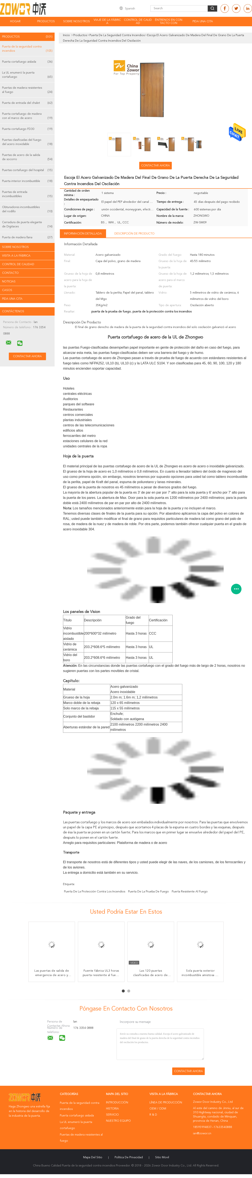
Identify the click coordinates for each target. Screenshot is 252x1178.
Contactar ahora (155, 165)
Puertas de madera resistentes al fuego (27, 90)
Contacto (10, 272)
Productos (46, 21)
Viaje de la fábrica (107, 21)
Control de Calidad (18, 264)
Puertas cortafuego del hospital (27, 170)
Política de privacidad (129, 1157)
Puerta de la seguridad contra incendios (27, 49)
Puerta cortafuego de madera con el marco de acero (27, 116)
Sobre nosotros (76, 21)
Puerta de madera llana (27, 237)
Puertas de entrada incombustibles (27, 194)
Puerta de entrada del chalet (27, 103)
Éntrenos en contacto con (168, 21)
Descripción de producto (134, 233)
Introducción (117, 1102)
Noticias (9, 281)
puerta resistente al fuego (190, 891)
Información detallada (83, 233)
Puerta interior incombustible (27, 181)
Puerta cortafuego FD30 (27, 129)
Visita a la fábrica (16, 255)
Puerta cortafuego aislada (27, 62)
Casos (7, 290)
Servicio (112, 1114)
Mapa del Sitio (92, 1157)
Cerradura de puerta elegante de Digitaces (27, 225)
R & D (153, 1114)
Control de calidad (138, 21)
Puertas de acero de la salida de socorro (27, 157)
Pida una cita (203, 21)
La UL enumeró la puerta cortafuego (27, 75)
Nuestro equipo (118, 1120)
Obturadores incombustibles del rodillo (27, 209)
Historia (112, 1108)
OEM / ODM (158, 1108)
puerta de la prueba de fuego (148, 891)
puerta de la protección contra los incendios (94, 891)
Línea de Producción (166, 1102)
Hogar (15, 21)
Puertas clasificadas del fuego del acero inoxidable (27, 142)
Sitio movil (162, 1157)
